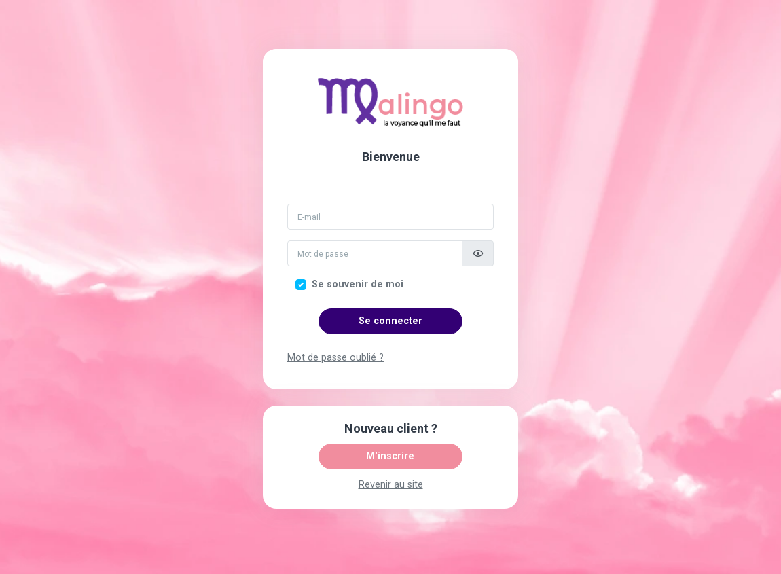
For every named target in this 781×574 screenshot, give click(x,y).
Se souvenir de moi (357, 284)
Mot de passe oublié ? (335, 357)
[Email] (390, 217)
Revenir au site (391, 484)
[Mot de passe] (374, 253)
